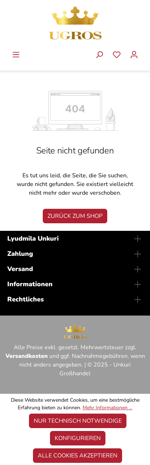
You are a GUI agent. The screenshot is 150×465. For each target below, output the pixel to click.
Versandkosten (26, 356)
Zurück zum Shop (75, 216)
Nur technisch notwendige (78, 421)
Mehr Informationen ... (107, 407)
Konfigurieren (78, 438)
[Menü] (16, 55)
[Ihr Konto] (134, 55)
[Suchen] (99, 55)
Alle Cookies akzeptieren (77, 456)
